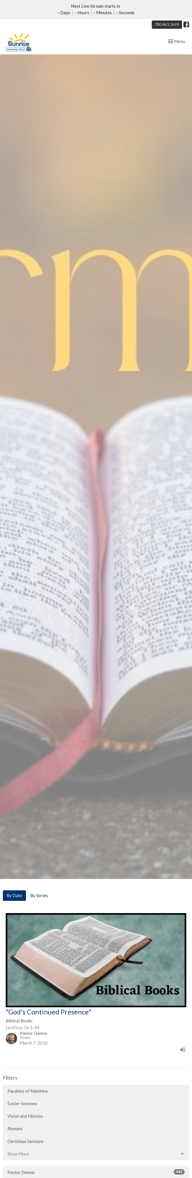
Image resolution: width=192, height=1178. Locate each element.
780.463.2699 (167, 24)
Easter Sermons (22, 1103)
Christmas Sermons (25, 1141)
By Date (14, 895)
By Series (39, 895)
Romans (15, 1128)
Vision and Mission (25, 1116)
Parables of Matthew (27, 1090)
